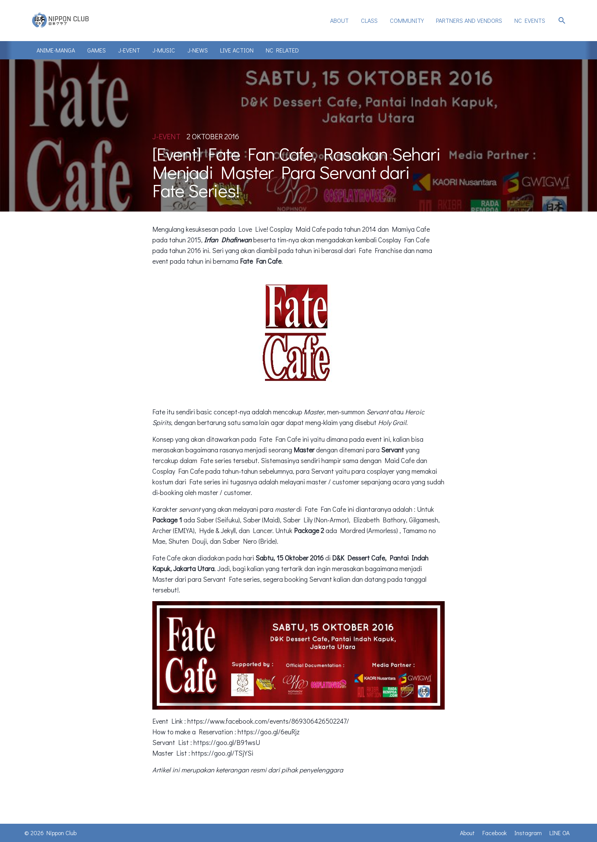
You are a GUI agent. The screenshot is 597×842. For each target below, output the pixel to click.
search (562, 20)
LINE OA (559, 833)
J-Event (129, 50)
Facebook (494, 833)
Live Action (237, 50)
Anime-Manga (56, 50)
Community (407, 20)
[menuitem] (339, 20)
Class (369, 20)
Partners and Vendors (469, 20)
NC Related (282, 50)
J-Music (163, 50)
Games (96, 50)
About (339, 20)
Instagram (528, 833)
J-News (197, 50)
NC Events (529, 20)
